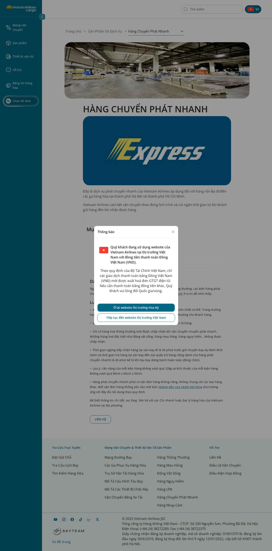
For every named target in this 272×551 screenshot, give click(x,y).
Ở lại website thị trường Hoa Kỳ (136, 308)
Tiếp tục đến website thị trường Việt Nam (136, 318)
